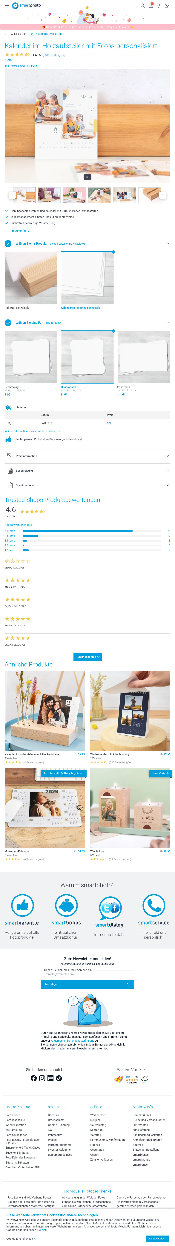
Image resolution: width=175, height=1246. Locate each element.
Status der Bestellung (146, 1149)
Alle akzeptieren (156, 1238)
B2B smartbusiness (60, 1154)
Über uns (53, 1115)
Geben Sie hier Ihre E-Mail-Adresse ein (68, 970)
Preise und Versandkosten (149, 1120)
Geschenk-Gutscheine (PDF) (23, 1167)
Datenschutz (56, 1120)
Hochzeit (96, 1145)
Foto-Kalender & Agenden (21, 1157)
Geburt (94, 1154)
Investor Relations (59, 1149)
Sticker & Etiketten (17, 1162)
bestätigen (51, 984)
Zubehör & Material (17, 1152)
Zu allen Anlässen (101, 1159)
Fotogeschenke (15, 1120)
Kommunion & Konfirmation (107, 1139)
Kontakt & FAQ (142, 1115)
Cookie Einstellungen (21, 1238)
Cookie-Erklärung (59, 1125)
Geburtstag (97, 1149)
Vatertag (95, 1135)
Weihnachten (98, 1115)
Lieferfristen (140, 1125)
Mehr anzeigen (86, 656)
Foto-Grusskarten (16, 1135)
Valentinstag (98, 1125)
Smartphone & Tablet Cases (23, 1147)
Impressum (55, 1135)
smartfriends (141, 1154)
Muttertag (96, 1130)
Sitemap (138, 1145)
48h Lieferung (141, 1130)
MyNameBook (14, 1130)
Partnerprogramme (59, 1145)
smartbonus (140, 1164)
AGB (50, 1130)
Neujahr (95, 1120)
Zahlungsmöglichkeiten (147, 1135)
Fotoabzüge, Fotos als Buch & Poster (23, 1141)
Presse (52, 1139)
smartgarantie (141, 1159)
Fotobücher (13, 1115)
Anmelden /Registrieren (147, 1139)
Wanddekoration (16, 1125)
